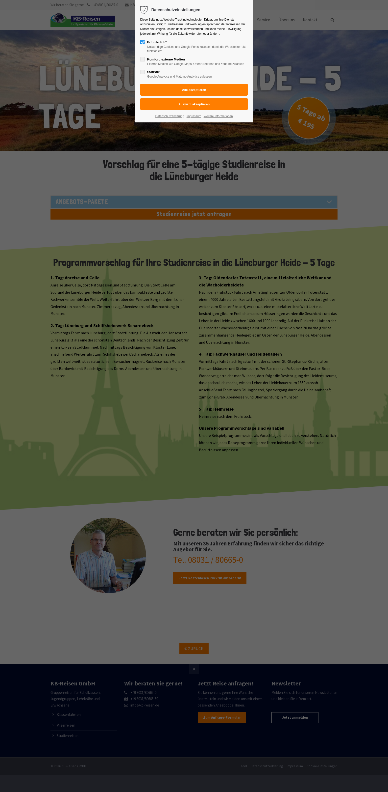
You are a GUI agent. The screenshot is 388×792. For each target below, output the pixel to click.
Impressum (194, 116)
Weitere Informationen (218, 116)
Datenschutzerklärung (169, 116)
